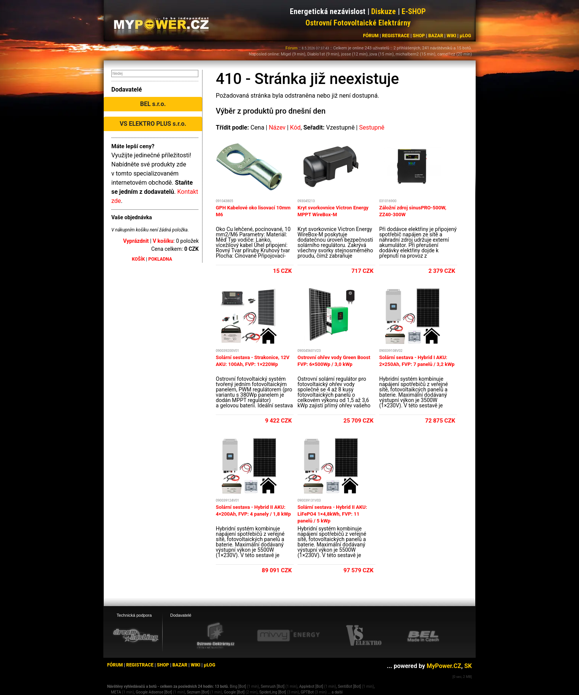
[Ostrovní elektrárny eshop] (216, 636)
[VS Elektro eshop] (364, 635)
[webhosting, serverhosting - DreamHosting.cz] (135, 635)
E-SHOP (414, 11)
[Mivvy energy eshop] (288, 635)
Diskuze (383, 11)
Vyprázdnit (136, 241)
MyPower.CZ (444, 666)
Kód (295, 127)
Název (277, 127)
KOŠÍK (138, 259)
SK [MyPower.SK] (468, 666)
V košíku (163, 241)
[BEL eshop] (423, 635)
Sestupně (371, 127)
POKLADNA (160, 259)
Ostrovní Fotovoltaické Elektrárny (358, 22)
